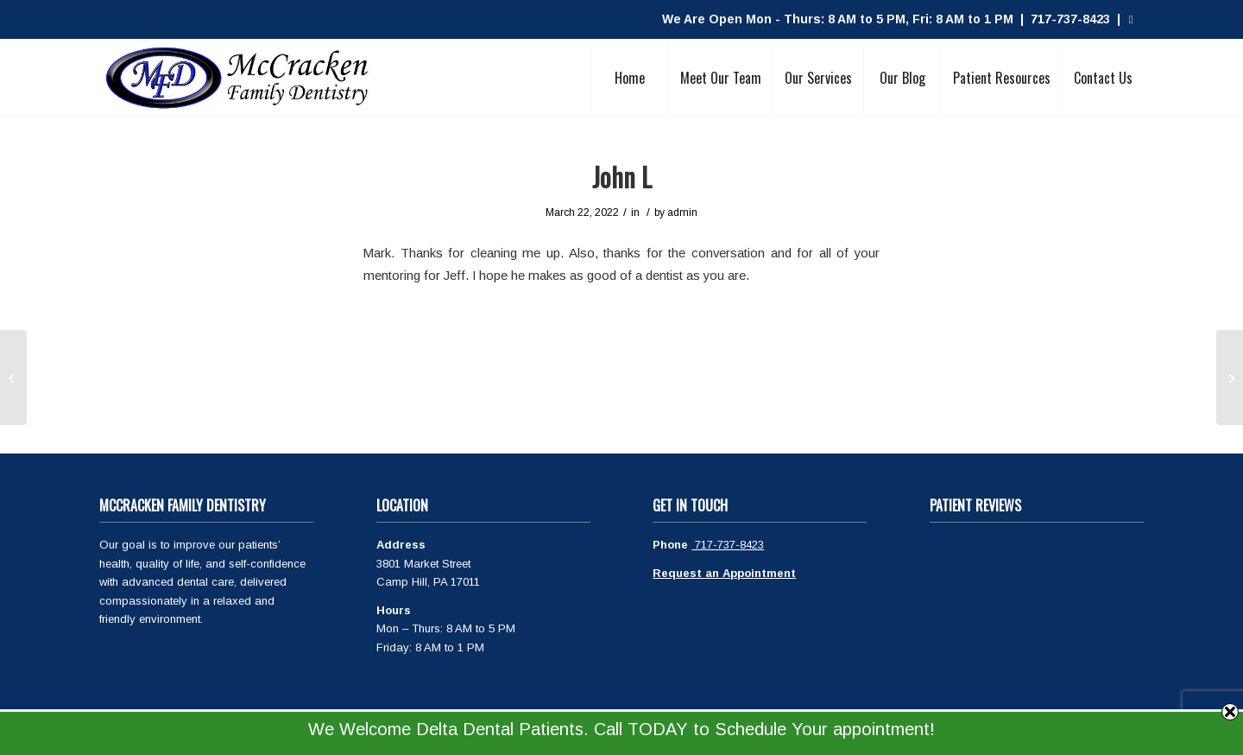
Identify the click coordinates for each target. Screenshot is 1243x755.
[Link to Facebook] (1131, 20)
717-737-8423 (727, 544)
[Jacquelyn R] (13, 377)
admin (682, 212)
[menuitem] (629, 78)
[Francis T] (1229, 377)
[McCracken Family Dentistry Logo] (237, 78)
